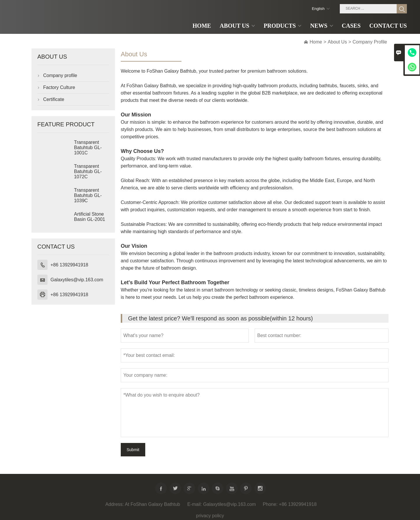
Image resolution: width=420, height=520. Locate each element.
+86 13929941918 (69, 264)
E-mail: (194, 506)
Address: (114, 506)
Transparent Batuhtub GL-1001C (88, 147)
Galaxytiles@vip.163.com (76, 279)
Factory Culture (59, 87)
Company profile (60, 75)
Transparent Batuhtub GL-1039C (88, 195)
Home (316, 41)
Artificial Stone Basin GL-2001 (89, 217)
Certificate (53, 99)
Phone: (270, 506)
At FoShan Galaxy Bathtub (152, 506)
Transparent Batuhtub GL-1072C (88, 171)
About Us (337, 41)
